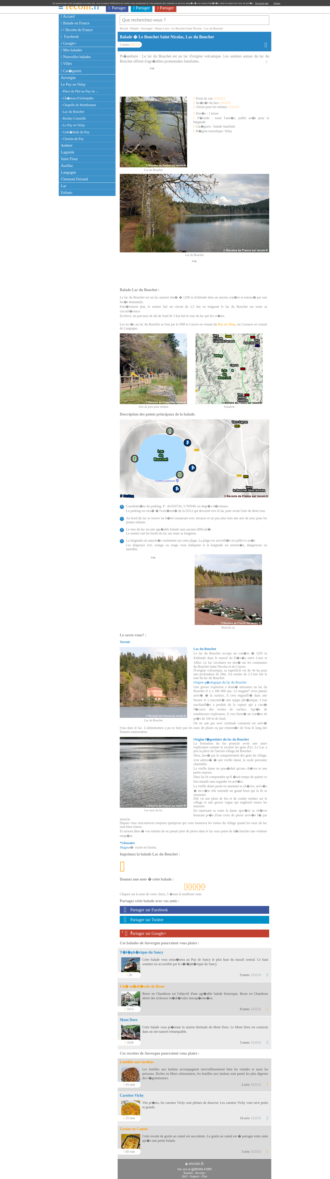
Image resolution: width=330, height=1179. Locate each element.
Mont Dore (128, 1018)
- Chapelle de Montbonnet (78, 105)
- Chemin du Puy (72, 139)
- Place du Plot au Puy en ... (79, 91)
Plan (204, 1174)
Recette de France (77, 30)
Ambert (66, 145)
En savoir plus (262, 3)
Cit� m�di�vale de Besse (142, 984)
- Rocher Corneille (73, 118)
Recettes (200, 1170)
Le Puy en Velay (73, 84)
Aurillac (67, 166)
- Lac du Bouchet (72, 111)
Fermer (277, 3)
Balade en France (75, 23)
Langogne (68, 172)
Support (194, 1174)
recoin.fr (196, 1161)
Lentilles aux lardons (137, 1060)
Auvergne (68, 78)
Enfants (66, 193)
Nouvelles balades (76, 57)
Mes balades (71, 50)
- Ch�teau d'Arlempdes (77, 98)
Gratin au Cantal (134, 1127)
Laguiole (67, 152)
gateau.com (201, 1166)
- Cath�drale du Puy (75, 132)
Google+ (68, 43)
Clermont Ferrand (74, 179)
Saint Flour (69, 159)
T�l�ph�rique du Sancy (141, 950)
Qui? (185, 1174)
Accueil (68, 16)
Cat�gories (71, 71)
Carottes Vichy (132, 1093)
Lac (64, 186)
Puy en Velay (227, 322)
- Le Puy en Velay (73, 125)
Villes (66, 63)
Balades (188, 1170)
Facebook (70, 37)
